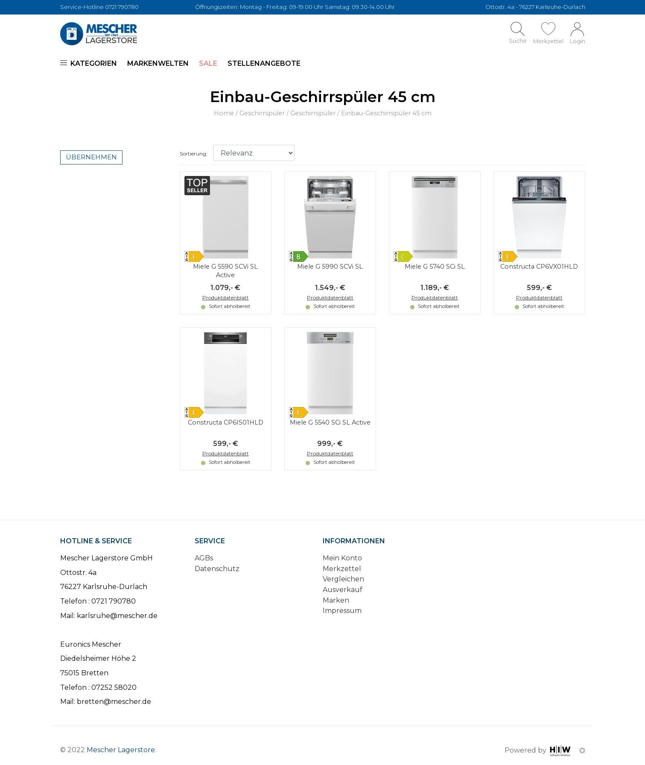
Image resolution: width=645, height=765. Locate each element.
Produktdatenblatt (225, 297)
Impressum (342, 611)
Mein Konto (342, 558)
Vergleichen (343, 579)
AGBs (204, 558)
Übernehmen (91, 157)
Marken (336, 600)
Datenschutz (217, 569)
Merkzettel (342, 569)
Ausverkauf (342, 590)
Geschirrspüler (262, 113)
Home (224, 113)
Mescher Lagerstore (121, 750)
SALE (208, 63)
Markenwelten (158, 63)
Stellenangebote (264, 63)
